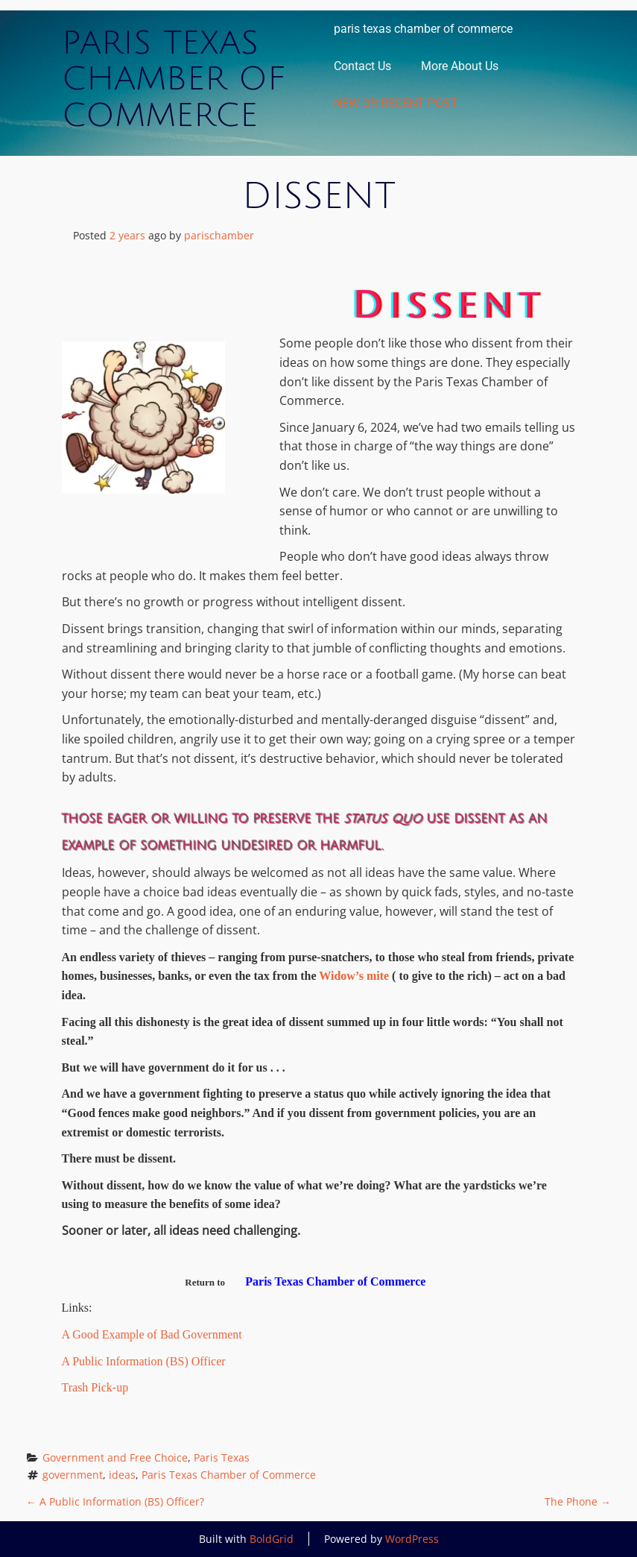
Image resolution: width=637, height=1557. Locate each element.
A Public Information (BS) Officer (144, 1361)
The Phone (578, 1501)
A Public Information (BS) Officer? (115, 1501)
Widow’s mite (355, 975)
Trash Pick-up (95, 1387)
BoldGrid (272, 1539)
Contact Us (362, 66)
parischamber (219, 235)
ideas (122, 1475)
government (72, 1475)
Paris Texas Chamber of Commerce (173, 79)
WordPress (412, 1539)
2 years (127, 235)
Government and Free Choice (115, 1457)
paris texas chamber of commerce (423, 29)
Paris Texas (222, 1457)
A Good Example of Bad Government (152, 1334)
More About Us (459, 66)
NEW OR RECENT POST (396, 103)
